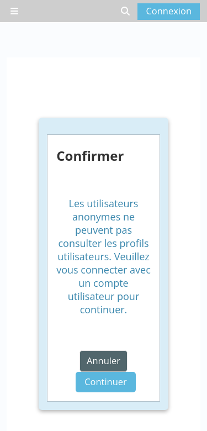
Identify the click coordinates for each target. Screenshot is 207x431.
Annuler (103, 360)
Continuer (105, 381)
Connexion (169, 10)
